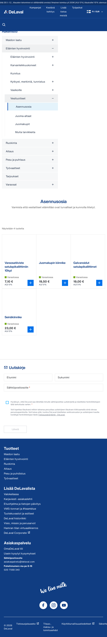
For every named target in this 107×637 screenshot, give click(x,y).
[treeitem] (32, 107)
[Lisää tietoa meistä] (63, 11)
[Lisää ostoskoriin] (31, 283)
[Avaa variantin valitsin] (65, 283)
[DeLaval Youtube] (64, 605)
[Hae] (4, 25)
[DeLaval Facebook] (43, 605)
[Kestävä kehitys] (50, 11)
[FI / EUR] (95, 11)
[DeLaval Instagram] (53, 605)
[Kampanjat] (35, 11)
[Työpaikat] (77, 11)
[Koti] (13, 11)
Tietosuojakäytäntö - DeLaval (51, 414)
